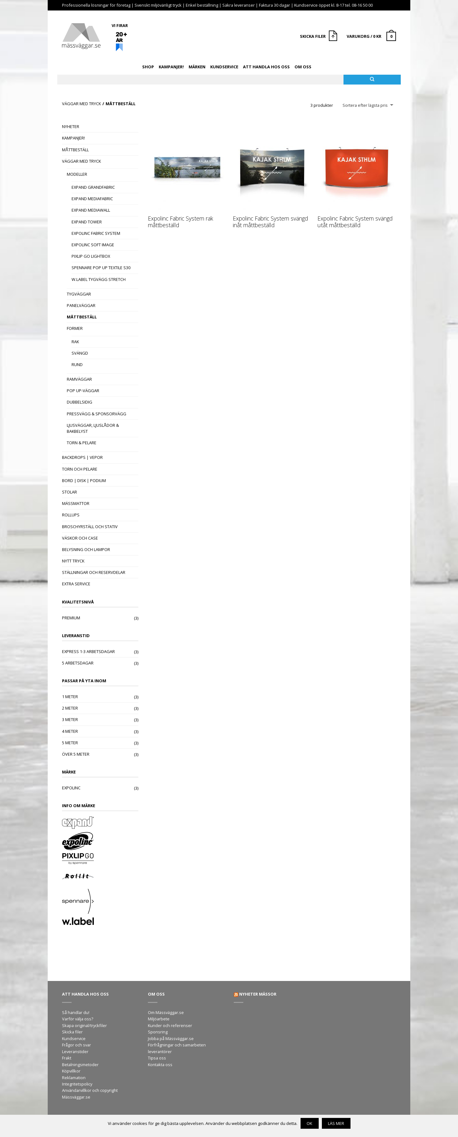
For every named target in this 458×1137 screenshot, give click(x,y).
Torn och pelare (79, 469)
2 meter (70, 708)
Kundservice (224, 67)
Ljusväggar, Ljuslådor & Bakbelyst (93, 428)
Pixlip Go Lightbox (91, 256)
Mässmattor (75, 503)
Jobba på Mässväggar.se (171, 1038)
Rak (75, 341)
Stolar (69, 492)
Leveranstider (75, 1051)
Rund (77, 364)
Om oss (303, 67)
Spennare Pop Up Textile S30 (101, 267)
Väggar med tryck (81, 103)
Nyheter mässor (257, 994)
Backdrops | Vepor (82, 457)
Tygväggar (79, 294)
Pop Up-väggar (83, 390)
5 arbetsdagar (78, 663)
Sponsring (158, 1032)
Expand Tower (87, 222)
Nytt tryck (73, 561)
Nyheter (70, 126)
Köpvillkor (71, 1071)
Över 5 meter (75, 754)
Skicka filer (72, 1032)
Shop (148, 67)
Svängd (80, 353)
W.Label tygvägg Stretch (99, 279)
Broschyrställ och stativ (90, 526)
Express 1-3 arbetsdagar (88, 651)
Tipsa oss (157, 1058)
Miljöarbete (159, 1019)
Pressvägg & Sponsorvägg (96, 414)
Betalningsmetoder (80, 1064)
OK (309, 1123)
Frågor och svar (76, 1045)
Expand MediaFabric (92, 198)
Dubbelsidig (79, 402)
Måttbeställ (75, 150)
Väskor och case (80, 538)
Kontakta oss (160, 1064)
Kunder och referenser (170, 1025)
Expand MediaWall (91, 210)
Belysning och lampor (86, 549)
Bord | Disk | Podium (84, 480)
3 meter (70, 719)
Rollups (71, 515)
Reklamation (74, 1077)
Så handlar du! (75, 1012)
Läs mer (336, 1123)
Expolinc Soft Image (93, 245)
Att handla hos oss (266, 67)
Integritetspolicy (77, 1084)
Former (75, 328)
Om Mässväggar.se (166, 1012)
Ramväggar (79, 379)
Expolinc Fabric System (96, 233)
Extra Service (76, 584)
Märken (197, 67)
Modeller (77, 174)
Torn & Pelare (81, 443)
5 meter (70, 743)
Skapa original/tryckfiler (84, 1025)
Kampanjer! (171, 67)
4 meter (70, 731)
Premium (71, 618)
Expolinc (71, 788)
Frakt (66, 1058)
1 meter (70, 696)
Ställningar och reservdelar (93, 572)
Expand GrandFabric (93, 187)
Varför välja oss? (77, 1019)
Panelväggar (81, 305)
